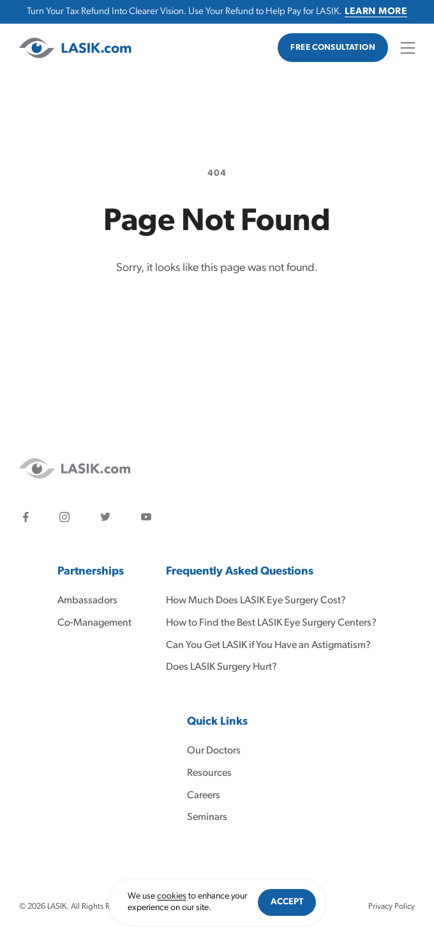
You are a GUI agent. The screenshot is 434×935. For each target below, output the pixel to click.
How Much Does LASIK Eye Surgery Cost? (256, 601)
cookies (171, 896)
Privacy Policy (391, 906)
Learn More (376, 12)
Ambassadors (87, 601)
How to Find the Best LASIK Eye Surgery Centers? (271, 623)
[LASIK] (75, 48)
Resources (209, 773)
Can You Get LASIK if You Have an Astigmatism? (268, 645)
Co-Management (94, 623)
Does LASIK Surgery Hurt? (221, 667)
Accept (287, 902)
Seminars (207, 817)
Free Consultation (332, 47)
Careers (203, 796)
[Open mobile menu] (408, 48)
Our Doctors (214, 751)
